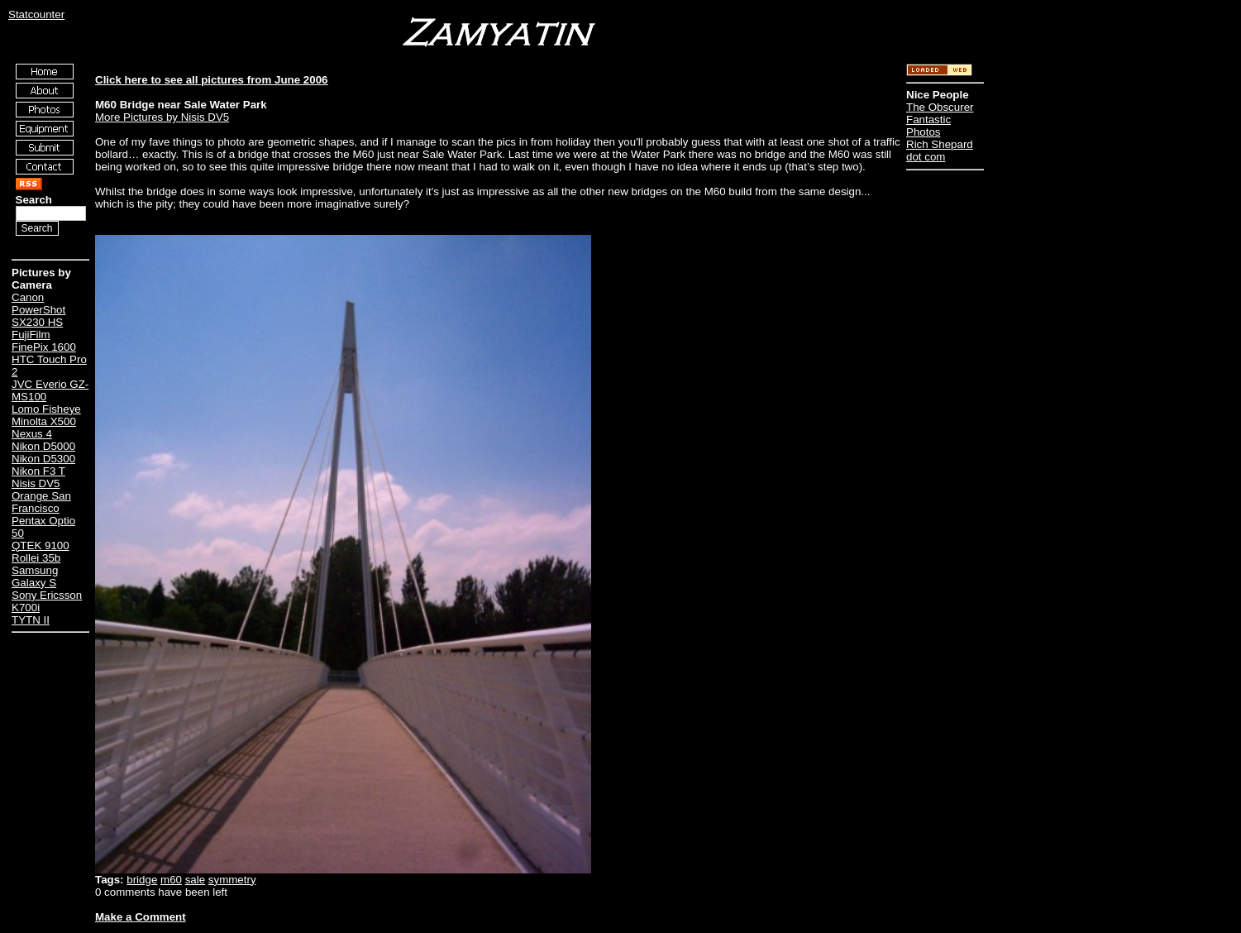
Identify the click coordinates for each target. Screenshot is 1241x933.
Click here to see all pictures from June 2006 (211, 80)
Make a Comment (140, 917)
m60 (171, 879)
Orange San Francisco (41, 502)
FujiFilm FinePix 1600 (44, 340)
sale (195, 879)
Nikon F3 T (38, 471)
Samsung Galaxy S (35, 576)
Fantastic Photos (928, 125)
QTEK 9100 (40, 545)
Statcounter (36, 14)
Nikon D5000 (43, 446)
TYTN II (31, 620)
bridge (141, 879)
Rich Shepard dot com (939, 150)
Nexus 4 (32, 434)
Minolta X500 (44, 421)
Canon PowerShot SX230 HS (38, 309)
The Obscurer (939, 107)
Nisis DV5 (36, 483)
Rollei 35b (36, 558)
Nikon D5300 (43, 458)
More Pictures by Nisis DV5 (162, 117)
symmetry (232, 879)
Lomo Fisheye (46, 409)
